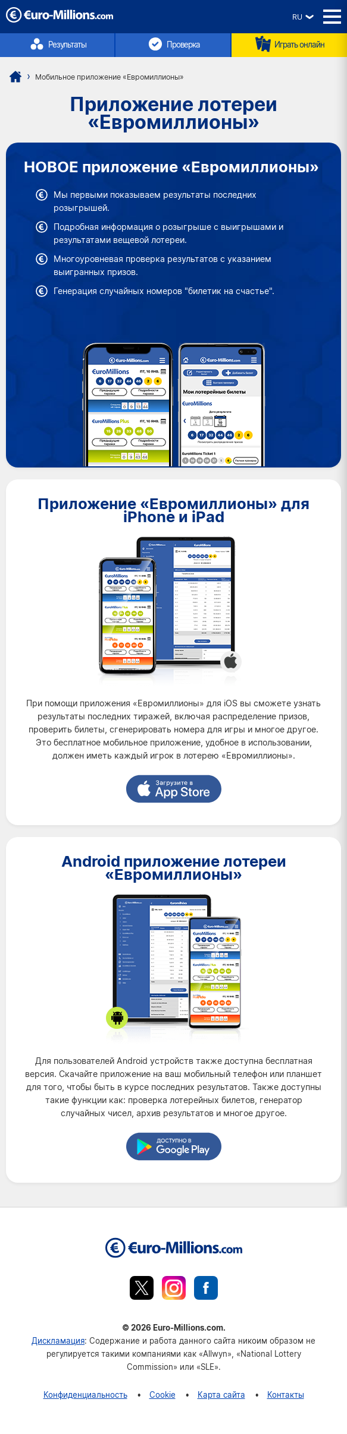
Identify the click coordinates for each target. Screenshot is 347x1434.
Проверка (173, 44)
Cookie (162, 1394)
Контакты (285, 1394)
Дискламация (58, 1340)
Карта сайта (221, 1394)
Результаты (57, 44)
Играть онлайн (289, 44)
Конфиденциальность (85, 1394)
